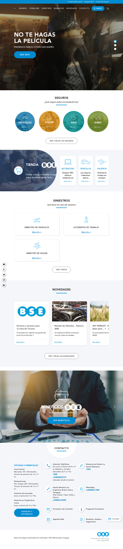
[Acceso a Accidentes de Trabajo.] (86, 225)
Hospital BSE (89, 2)
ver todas (61, 361)
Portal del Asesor (102, 2)
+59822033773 (59, 483)
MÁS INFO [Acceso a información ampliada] (25, 55)
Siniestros (47, 8)
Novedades (72, 8)
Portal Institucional (75, 2)
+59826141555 (59, 506)
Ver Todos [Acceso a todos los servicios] (61, 275)
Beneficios (59, 8)
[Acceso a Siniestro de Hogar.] (37, 254)
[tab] (115, 41)
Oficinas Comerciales (26, 471)
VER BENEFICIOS (61, 426)
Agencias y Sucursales (26, 518)
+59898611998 (92, 495)
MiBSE (98, 8)
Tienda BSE (34, 8)
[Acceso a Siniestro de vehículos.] (37, 225)
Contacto (84, 8)
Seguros (23, 8)
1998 (55, 480)
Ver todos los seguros (61, 141)
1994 (88, 475)
